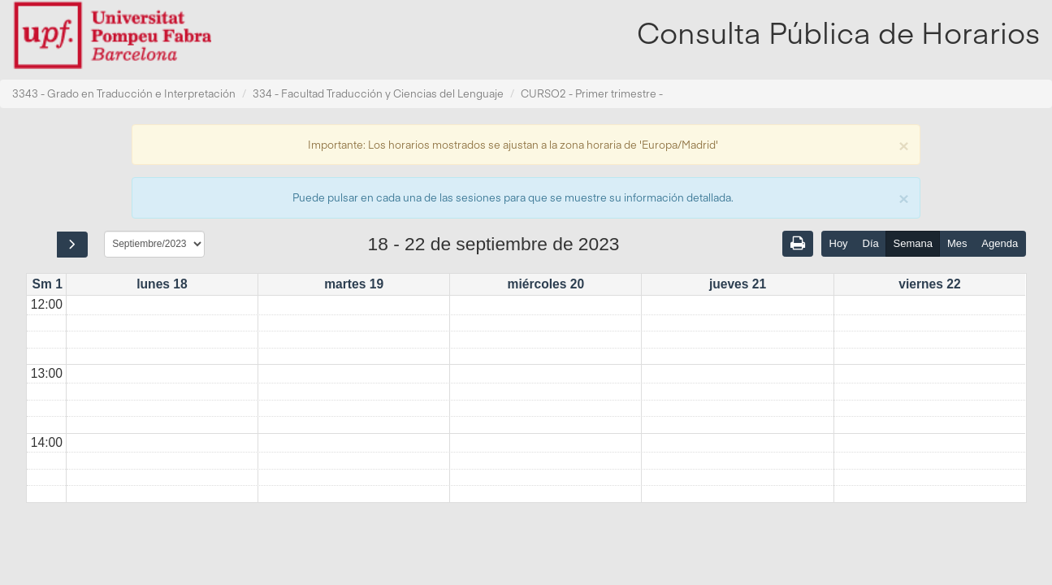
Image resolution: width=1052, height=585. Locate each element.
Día (871, 243)
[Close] (903, 144)
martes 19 (353, 284)
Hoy (838, 243)
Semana (913, 243)
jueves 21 (737, 284)
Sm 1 (47, 284)
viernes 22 (929, 284)
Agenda (999, 243)
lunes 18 (161, 284)
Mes (957, 243)
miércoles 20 (546, 284)
